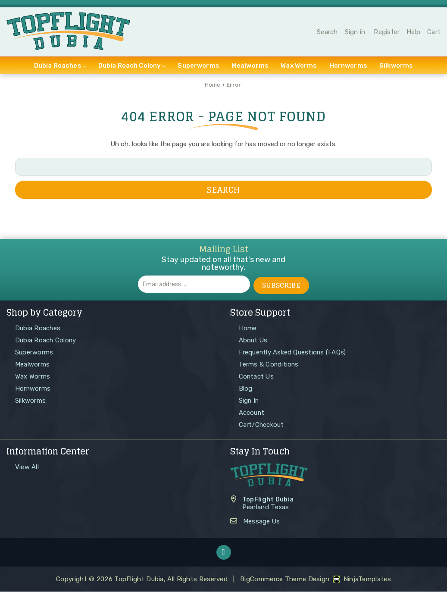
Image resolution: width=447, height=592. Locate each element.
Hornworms (348, 67)
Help (413, 33)
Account (252, 413)
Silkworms (396, 67)
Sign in (355, 33)
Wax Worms (299, 67)
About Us (253, 340)
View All (27, 467)
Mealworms (250, 67)
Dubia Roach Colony (132, 67)
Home (248, 328)
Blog (246, 388)
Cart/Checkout (262, 425)
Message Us (262, 522)
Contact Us (257, 376)
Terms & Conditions (269, 364)
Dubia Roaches (60, 67)
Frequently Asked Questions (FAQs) (293, 352)
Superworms (198, 67)
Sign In (249, 400)
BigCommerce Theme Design (284, 579)
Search (327, 33)
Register (387, 33)
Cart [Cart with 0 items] (434, 33)
